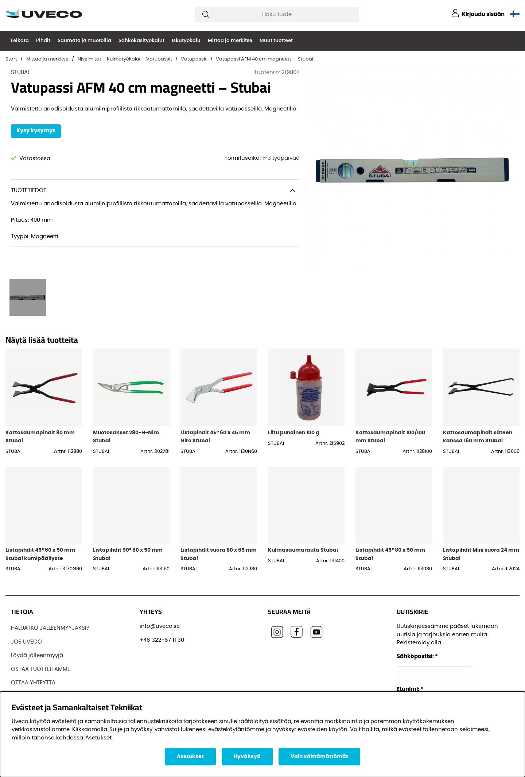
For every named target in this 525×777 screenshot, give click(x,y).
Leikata (20, 40)
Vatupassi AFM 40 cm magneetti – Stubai (264, 59)
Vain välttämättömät (319, 756)
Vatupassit (194, 59)
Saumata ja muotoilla (84, 40)
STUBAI (20, 72)
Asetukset (190, 756)
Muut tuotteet (276, 40)
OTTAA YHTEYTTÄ (33, 682)
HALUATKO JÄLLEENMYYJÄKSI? (50, 628)
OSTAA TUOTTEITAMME (40, 669)
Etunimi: (410, 689)
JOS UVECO (26, 642)
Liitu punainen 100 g (293, 432)
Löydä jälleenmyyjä (37, 655)
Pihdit (43, 40)
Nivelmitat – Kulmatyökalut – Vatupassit (125, 59)
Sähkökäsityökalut (141, 40)
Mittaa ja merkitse (230, 40)
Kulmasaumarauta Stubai (303, 550)
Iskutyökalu (186, 40)
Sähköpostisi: (417, 656)
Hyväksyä (247, 756)
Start (11, 59)
